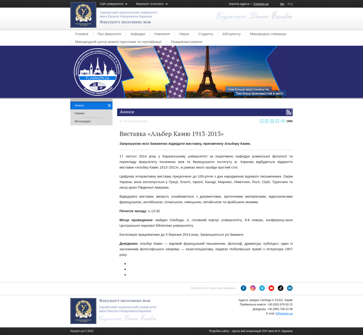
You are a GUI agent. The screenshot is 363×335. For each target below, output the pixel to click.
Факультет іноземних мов (125, 21)
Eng (290, 4)
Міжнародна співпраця (268, 34)
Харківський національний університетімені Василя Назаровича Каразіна (129, 14)
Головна (81, 34)
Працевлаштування (186, 42)
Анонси (79, 105)
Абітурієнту (231, 34)
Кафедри (138, 34)
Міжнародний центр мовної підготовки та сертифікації (118, 42)
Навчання (162, 34)
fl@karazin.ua (284, 313)
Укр (282, 4)
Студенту (205, 34)
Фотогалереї (83, 121)
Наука (184, 34)
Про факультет (109, 34)
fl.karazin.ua (261, 4)
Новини (79, 113)
